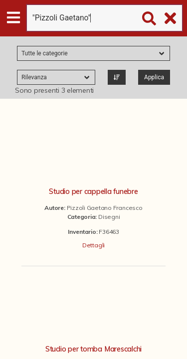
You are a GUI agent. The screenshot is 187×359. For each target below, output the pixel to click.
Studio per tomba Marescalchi (93, 349)
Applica (154, 77)
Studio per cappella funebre (93, 191)
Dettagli (93, 245)
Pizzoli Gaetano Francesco (105, 207)
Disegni (109, 216)
